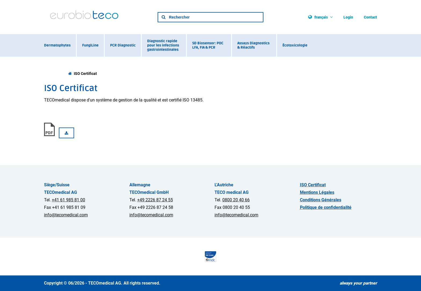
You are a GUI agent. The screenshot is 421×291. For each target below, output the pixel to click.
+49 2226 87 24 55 (155, 199)
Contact (370, 17)
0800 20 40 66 (236, 199)
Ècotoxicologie (294, 45)
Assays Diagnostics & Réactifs (253, 45)
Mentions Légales (317, 192)
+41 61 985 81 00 (68, 199)
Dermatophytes (57, 45)
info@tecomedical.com (66, 214)
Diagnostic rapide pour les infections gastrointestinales (163, 45)
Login (348, 17)
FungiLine (90, 45)
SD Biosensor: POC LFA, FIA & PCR (207, 45)
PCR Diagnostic (123, 45)
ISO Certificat (85, 73)
